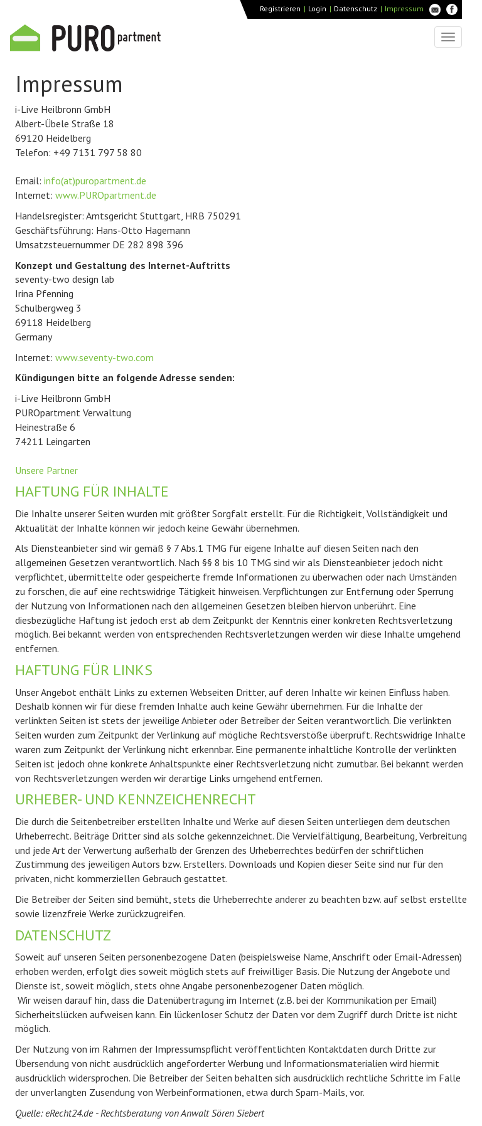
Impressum (404, 8)
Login (317, 8)
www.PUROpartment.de (105, 195)
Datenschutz (355, 8)
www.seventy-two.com (104, 357)
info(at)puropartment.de (95, 180)
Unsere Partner (46, 470)
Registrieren (280, 8)
